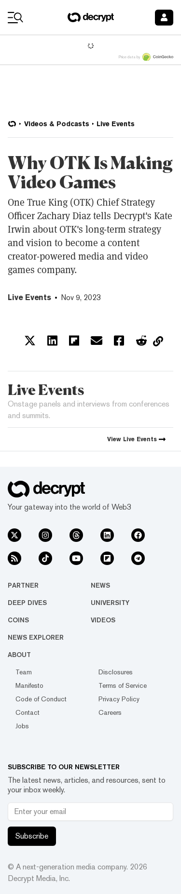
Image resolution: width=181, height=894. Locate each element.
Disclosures (115, 672)
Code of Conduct (41, 699)
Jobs (22, 726)
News (100, 585)
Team (23, 672)
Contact (27, 712)
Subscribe (31, 836)
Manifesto (29, 685)
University (110, 602)
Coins (18, 620)
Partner (23, 585)
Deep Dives (27, 602)
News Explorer (36, 637)
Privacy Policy (118, 699)
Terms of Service (122, 685)
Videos (103, 620)
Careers (110, 712)
